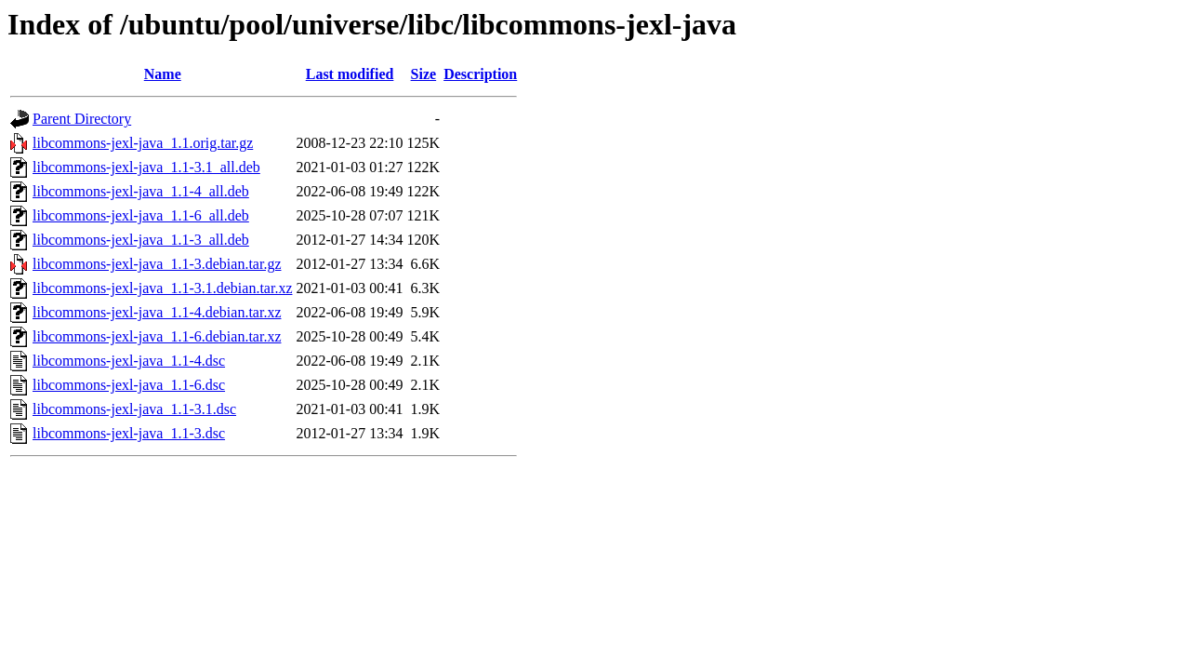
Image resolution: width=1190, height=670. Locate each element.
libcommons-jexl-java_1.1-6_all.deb (141, 215)
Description (480, 74)
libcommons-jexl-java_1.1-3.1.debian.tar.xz (162, 288)
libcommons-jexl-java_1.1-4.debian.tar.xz (157, 312)
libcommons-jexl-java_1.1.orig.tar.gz (143, 143)
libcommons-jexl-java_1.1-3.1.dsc (134, 409)
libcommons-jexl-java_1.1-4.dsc (129, 360)
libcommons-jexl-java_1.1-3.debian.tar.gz (157, 264)
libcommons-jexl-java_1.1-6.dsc (129, 385)
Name (162, 74)
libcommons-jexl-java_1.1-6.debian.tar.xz (157, 336)
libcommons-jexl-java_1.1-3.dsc (129, 433)
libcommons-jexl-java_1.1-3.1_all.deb (146, 167)
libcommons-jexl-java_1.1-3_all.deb (141, 240)
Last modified (350, 74)
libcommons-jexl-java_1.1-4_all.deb (141, 191)
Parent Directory (82, 119)
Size (424, 74)
